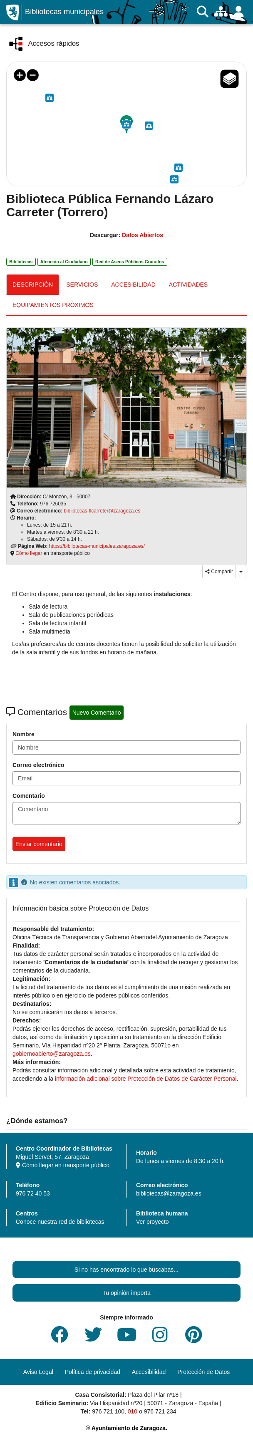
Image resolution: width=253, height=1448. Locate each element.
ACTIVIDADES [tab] (188, 284)
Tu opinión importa (126, 1293)
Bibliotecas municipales (64, 11)
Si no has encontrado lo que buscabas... (126, 1269)
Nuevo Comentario (96, 712)
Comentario (28, 795)
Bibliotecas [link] (20, 261)
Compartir (219, 571)
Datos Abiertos (142, 235)
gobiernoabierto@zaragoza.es (51, 1053)
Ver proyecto (152, 1221)
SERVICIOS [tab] (82, 284)
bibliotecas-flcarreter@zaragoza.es (102, 511)
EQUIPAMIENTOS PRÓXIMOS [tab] (53, 305)
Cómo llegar (28, 553)
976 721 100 (108, 1411)
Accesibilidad (149, 1372)
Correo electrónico (38, 765)
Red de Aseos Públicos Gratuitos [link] (129, 261)
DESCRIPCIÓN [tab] (32, 284)
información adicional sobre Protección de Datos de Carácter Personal (146, 1078)
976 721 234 (160, 1411)
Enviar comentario (38, 844)
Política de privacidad (92, 1372)
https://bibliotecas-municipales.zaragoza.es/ (97, 546)
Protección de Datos (203, 1372)
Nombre (23, 734)
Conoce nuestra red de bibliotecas (60, 1221)
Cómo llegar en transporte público (62, 1165)
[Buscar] (202, 12)
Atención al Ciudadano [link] (64, 261)
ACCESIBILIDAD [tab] (133, 284)
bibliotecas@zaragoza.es (168, 1193)
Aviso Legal (38, 1372)
